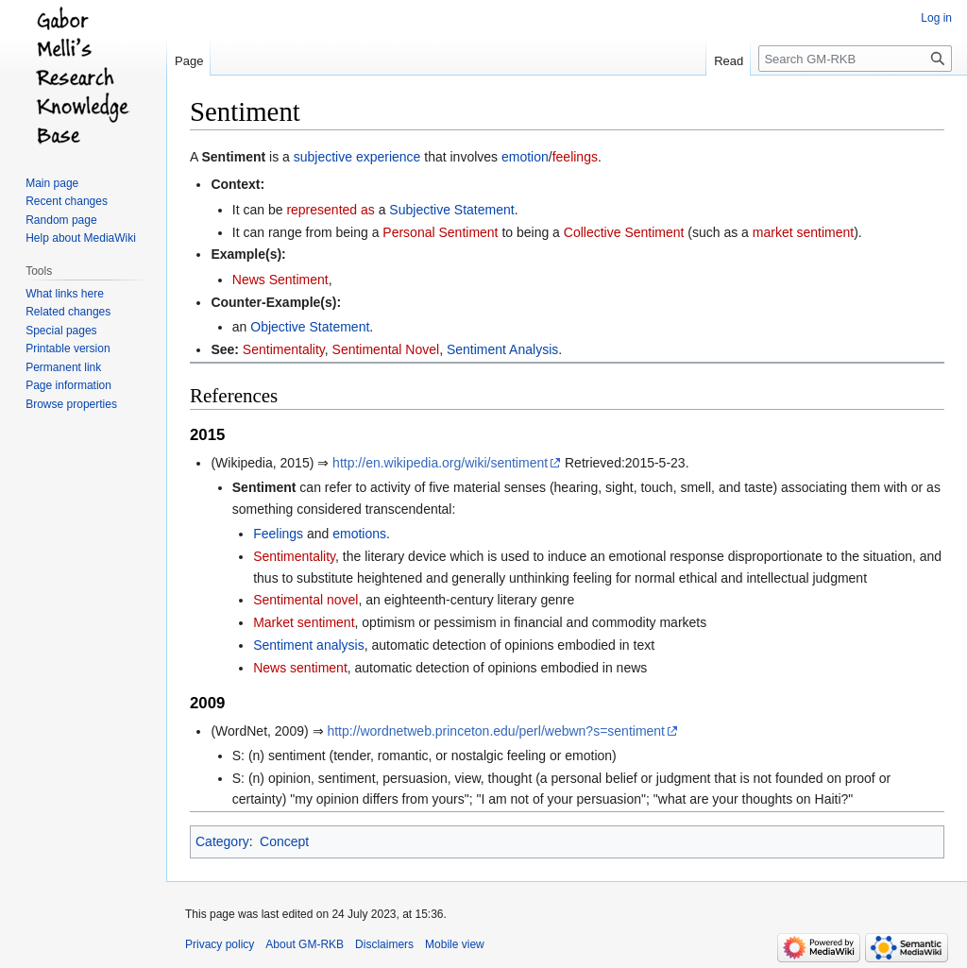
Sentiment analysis (309, 645)
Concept (284, 841)
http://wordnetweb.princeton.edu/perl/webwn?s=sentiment (496, 731)
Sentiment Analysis (502, 349)
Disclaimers (384, 944)
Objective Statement (309, 326)
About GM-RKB (304, 944)
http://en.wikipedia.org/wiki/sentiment (440, 462)
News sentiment (300, 667)
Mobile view (454, 944)
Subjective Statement (451, 209)
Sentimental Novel (386, 349)
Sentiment (233, 156)
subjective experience (357, 156)
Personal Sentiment (440, 232)
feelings (575, 156)
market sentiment (803, 232)
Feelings (278, 533)
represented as (330, 209)
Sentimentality (284, 349)
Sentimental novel (305, 599)
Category (222, 841)
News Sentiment (280, 279)
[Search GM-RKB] (855, 58)
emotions (359, 533)
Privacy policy (219, 944)
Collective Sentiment (624, 232)
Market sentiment (303, 622)
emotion (525, 156)
